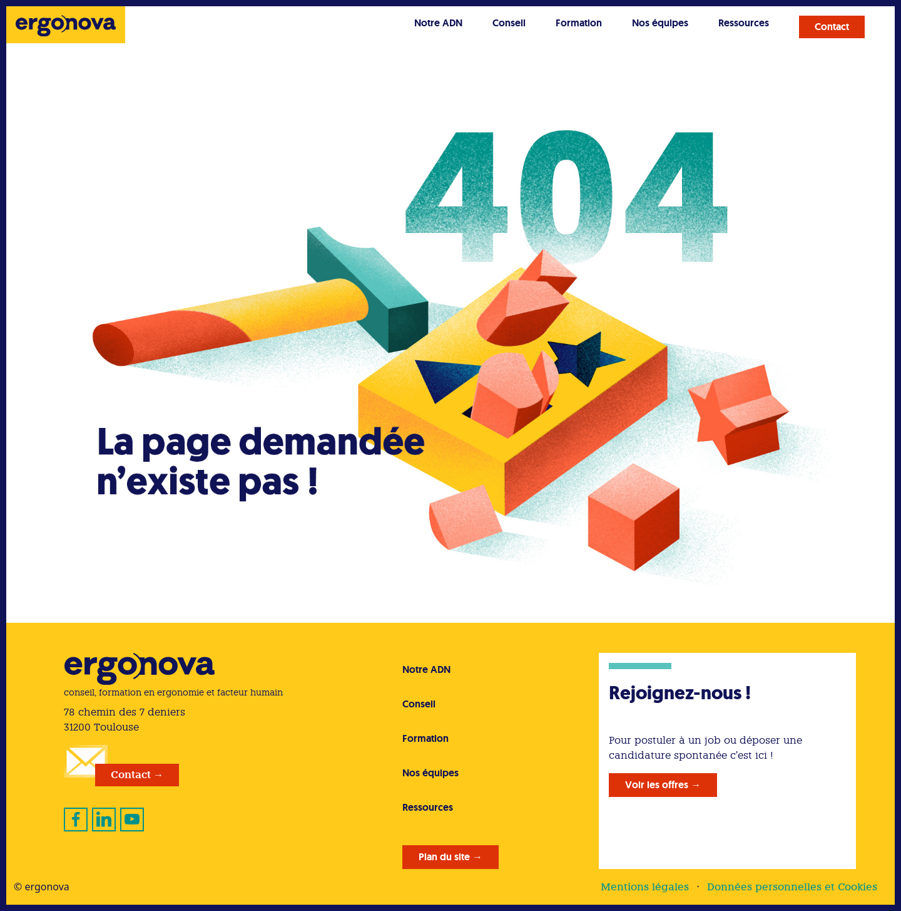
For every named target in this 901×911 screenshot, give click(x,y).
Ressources (743, 22)
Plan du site (444, 856)
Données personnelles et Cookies (792, 887)
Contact (832, 26)
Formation (579, 22)
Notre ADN (438, 22)
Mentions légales (645, 887)
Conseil (509, 22)
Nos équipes (660, 22)
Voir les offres (656, 784)
